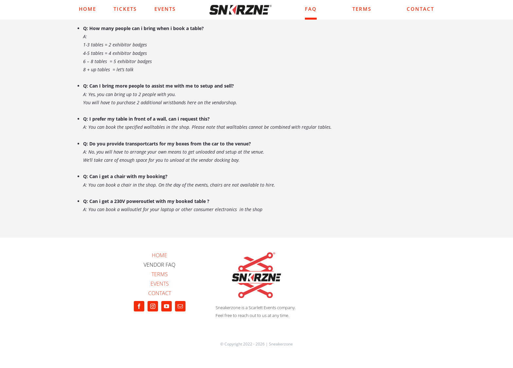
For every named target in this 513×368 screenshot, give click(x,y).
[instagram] (153, 306)
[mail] (180, 306)
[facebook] (139, 306)
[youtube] (166, 306)
